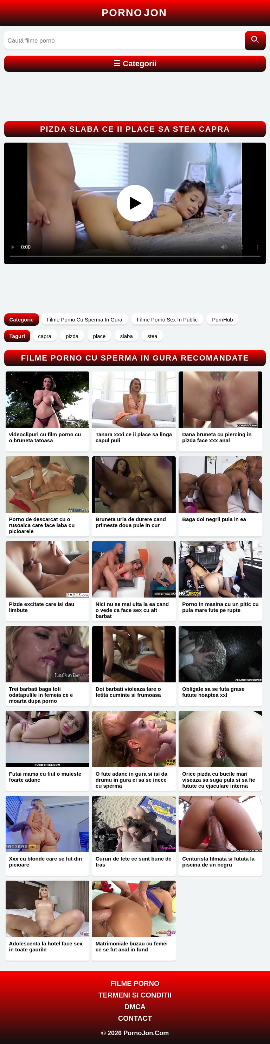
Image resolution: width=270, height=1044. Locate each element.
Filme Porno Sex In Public (167, 320)
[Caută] (255, 40)
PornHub (222, 320)
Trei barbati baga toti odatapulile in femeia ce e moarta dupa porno (41, 695)
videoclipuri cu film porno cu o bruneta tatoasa (45, 437)
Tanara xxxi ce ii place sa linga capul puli (134, 437)
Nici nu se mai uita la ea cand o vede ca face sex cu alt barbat (132, 610)
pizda (72, 336)
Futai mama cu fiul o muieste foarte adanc (45, 777)
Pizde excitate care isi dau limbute (42, 607)
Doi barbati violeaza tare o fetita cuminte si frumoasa (128, 692)
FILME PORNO (135, 983)
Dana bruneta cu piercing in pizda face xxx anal (217, 437)
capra (44, 336)
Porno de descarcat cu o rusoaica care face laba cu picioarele (42, 525)
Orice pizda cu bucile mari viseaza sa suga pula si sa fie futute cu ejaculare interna (218, 780)
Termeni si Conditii (135, 995)
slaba (126, 336)
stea (152, 336)
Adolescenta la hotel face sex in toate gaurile (46, 946)
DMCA (135, 1007)
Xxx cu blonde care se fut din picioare (45, 862)
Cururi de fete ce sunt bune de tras (134, 862)
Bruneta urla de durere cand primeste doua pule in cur (131, 522)
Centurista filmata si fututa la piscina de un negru (218, 862)
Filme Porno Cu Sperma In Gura (84, 320)
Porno (134, 12)
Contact (135, 1018)
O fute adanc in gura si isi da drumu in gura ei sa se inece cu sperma (131, 780)
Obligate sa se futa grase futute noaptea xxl (213, 692)
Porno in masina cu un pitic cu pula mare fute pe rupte (220, 607)
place (99, 336)
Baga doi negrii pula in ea (214, 519)
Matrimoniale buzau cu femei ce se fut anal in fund (132, 946)
